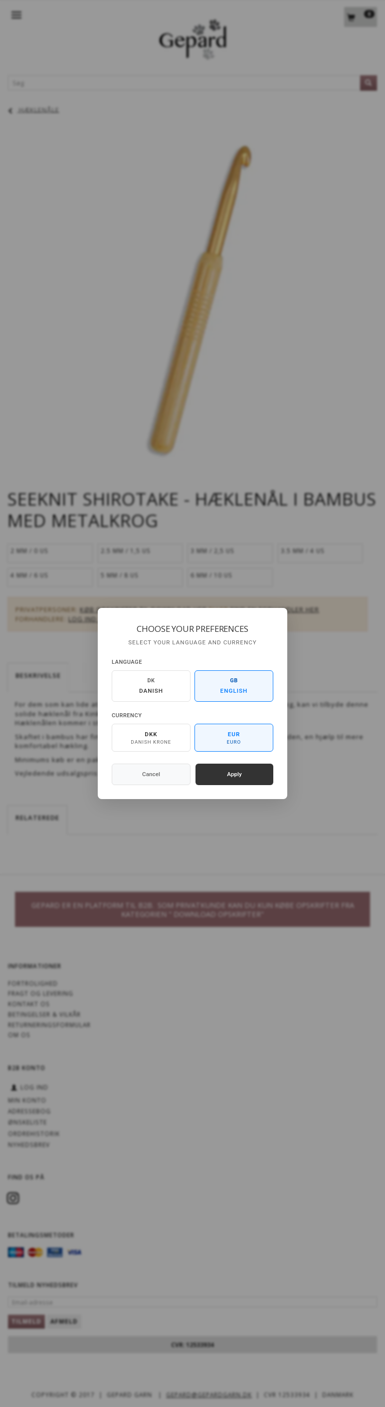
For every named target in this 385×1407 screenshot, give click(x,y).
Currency (127, 715)
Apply (234, 774)
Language (127, 662)
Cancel (151, 774)
